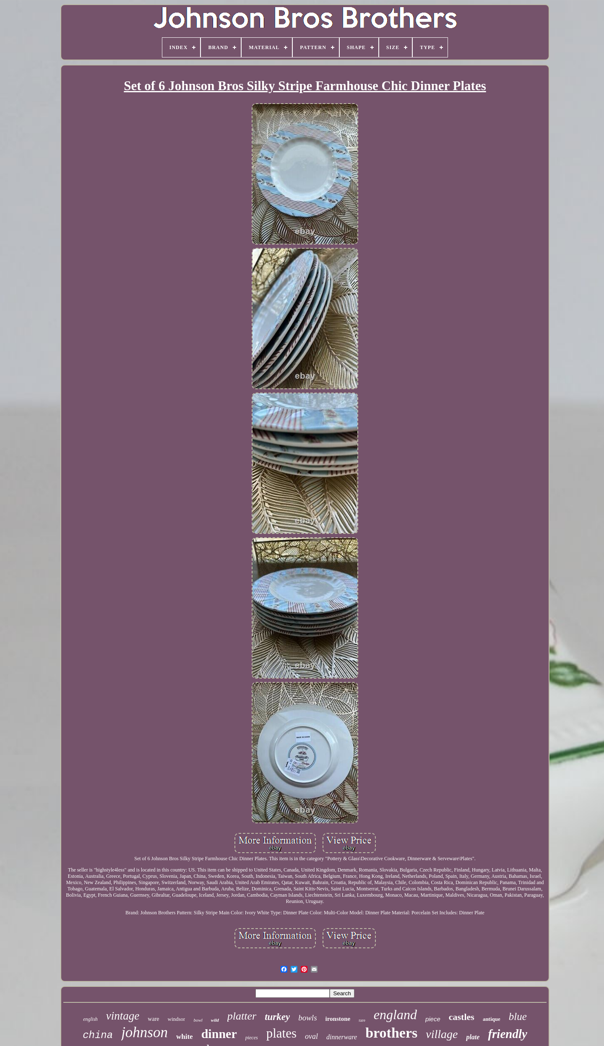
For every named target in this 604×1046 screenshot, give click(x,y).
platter (241, 1016)
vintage (122, 1016)
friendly (507, 1034)
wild (215, 1020)
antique (491, 1019)
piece (432, 1019)
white (184, 1037)
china (98, 1035)
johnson (144, 1032)
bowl (197, 1020)
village (442, 1034)
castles (461, 1017)
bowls (307, 1017)
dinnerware (341, 1037)
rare (362, 1020)
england (395, 1014)
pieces (251, 1038)
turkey (277, 1017)
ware (153, 1019)
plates (281, 1033)
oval (311, 1036)
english (90, 1019)
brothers (391, 1033)
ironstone (338, 1018)
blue (518, 1016)
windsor (176, 1019)
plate (472, 1037)
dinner (219, 1034)
